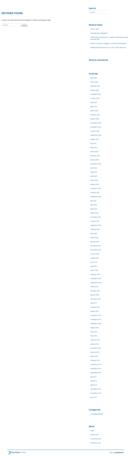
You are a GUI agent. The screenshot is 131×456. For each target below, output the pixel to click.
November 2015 (95, 348)
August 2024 (94, 139)
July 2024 (93, 143)
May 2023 (93, 172)
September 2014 (95, 373)
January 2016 (94, 344)
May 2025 (93, 102)
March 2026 (94, 82)
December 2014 (95, 364)
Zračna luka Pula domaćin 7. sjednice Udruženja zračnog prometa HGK (109, 38)
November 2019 (95, 250)
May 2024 (93, 147)
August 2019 (94, 258)
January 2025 (94, 119)
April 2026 (93, 78)
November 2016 (95, 319)
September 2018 (95, 283)
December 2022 (95, 188)
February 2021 (95, 229)
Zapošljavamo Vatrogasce (99, 33)
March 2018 (94, 287)
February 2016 (95, 340)
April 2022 (93, 209)
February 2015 (95, 360)
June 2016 (93, 332)
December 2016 (95, 315)
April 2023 (93, 176)
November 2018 (95, 278)
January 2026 (94, 90)
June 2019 (93, 262)
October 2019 (94, 254)
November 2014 (95, 369)
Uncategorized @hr (96, 414)
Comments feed (95, 439)
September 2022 (95, 197)
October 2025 (94, 98)
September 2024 (95, 135)
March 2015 (94, 356)
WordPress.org (95, 443)
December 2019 (95, 246)
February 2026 (95, 86)
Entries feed (94, 435)
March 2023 (94, 180)
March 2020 (94, 237)
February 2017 (95, 307)
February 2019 (95, 274)
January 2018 (94, 295)
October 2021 (94, 221)
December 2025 (95, 94)
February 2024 (95, 156)
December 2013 (95, 389)
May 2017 (93, 303)
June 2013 (93, 397)
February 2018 (95, 291)
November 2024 (95, 127)
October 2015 (94, 352)
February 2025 (95, 115)
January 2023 (94, 184)
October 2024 (94, 131)
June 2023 (93, 168)
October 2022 (94, 192)
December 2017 (95, 299)
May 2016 (93, 336)
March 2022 (94, 213)
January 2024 (94, 160)
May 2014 (93, 381)
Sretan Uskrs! (94, 29)
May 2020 (93, 233)
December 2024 (95, 123)
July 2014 (93, 377)
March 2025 (94, 111)
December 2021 (95, 217)
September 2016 (95, 323)
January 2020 (94, 242)
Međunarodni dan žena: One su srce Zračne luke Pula (108, 47)
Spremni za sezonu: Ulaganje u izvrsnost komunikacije (108, 43)
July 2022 (93, 201)
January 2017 (94, 311)
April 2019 (93, 266)
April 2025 (93, 106)
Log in (92, 431)
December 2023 (95, 164)
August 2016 (94, 328)
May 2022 (93, 205)
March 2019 (94, 270)
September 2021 (95, 225)
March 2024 (94, 152)
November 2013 (95, 393)
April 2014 (93, 385)
